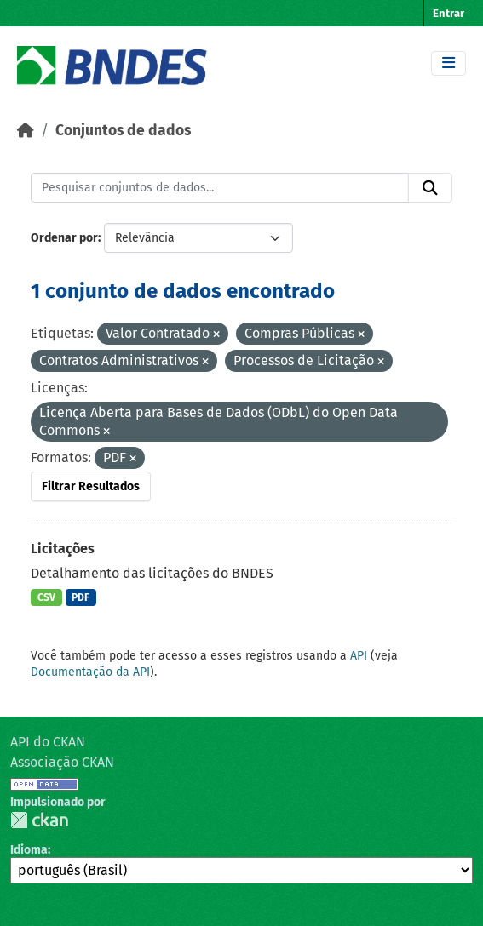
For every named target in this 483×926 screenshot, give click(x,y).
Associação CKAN (62, 762)
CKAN (39, 820)
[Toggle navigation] (448, 63)
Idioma (29, 850)
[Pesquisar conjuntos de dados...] (220, 188)
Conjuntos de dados (123, 131)
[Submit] (430, 188)
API (358, 656)
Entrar (448, 13)
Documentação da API (90, 672)
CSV (46, 597)
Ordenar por (64, 238)
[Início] (25, 131)
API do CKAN (47, 742)
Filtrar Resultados (91, 486)
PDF (80, 597)
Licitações (63, 548)
